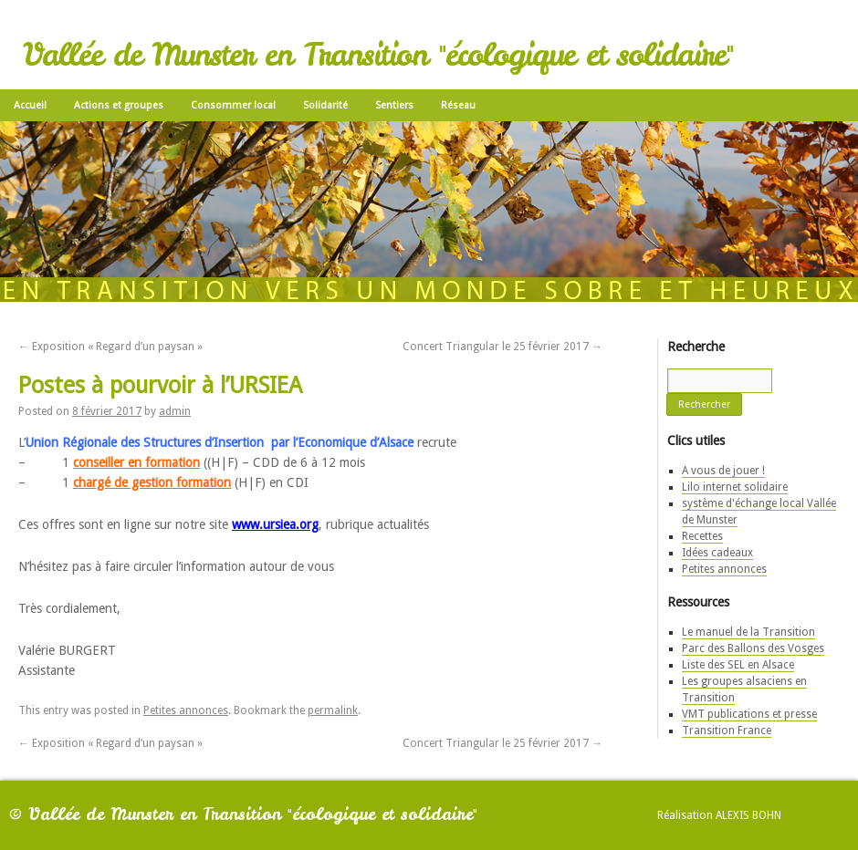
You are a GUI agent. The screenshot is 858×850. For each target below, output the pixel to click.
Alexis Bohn (748, 815)
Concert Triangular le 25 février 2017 (502, 346)
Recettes (702, 536)
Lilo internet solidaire (735, 487)
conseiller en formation (136, 462)
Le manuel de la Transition (748, 632)
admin (175, 411)
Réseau (458, 105)
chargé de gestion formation (152, 482)
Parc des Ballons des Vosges (753, 648)
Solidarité (325, 105)
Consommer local (233, 105)
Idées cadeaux (717, 552)
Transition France (726, 730)
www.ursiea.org (275, 524)
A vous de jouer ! (723, 470)
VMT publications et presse (749, 714)
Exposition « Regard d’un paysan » (110, 346)
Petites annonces (185, 710)
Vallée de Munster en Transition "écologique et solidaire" (378, 55)
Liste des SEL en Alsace (738, 664)
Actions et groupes (118, 105)
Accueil (30, 105)
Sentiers (394, 105)
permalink (333, 710)
